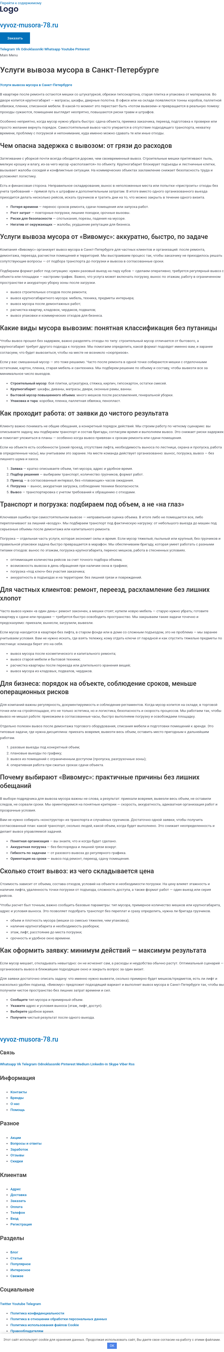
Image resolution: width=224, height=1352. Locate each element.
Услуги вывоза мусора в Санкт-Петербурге (36, 85)
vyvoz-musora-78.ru (29, 25)
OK (112, 1346)
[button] (112, 55)
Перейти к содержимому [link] (20, 3)
